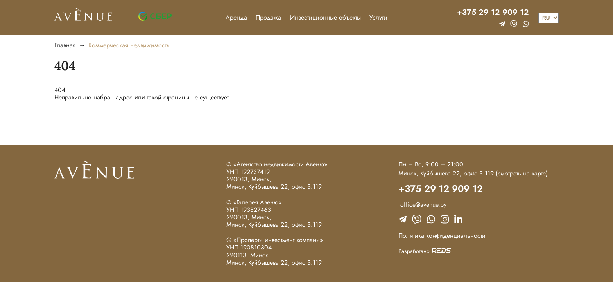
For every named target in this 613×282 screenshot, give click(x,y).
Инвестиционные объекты (325, 17)
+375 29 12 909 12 (493, 12)
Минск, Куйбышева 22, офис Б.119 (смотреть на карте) (473, 173)
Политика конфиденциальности (442, 235)
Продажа (268, 17)
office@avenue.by (422, 204)
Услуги (378, 17)
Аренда (236, 17)
